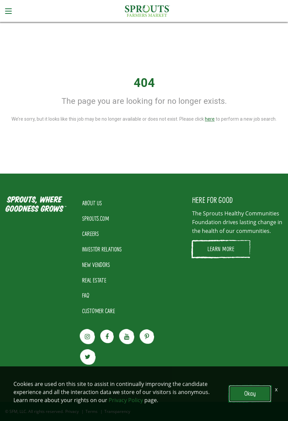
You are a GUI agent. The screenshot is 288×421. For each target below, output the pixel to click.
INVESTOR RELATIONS (102, 249)
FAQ (85, 295)
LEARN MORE (221, 248)
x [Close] (276, 389)
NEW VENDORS (96, 264)
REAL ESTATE (94, 280)
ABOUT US (92, 203)
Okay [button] (250, 393)
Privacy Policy (126, 400)
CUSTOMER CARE (98, 310)
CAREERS (90, 233)
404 (144, 83)
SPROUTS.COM (95, 218)
